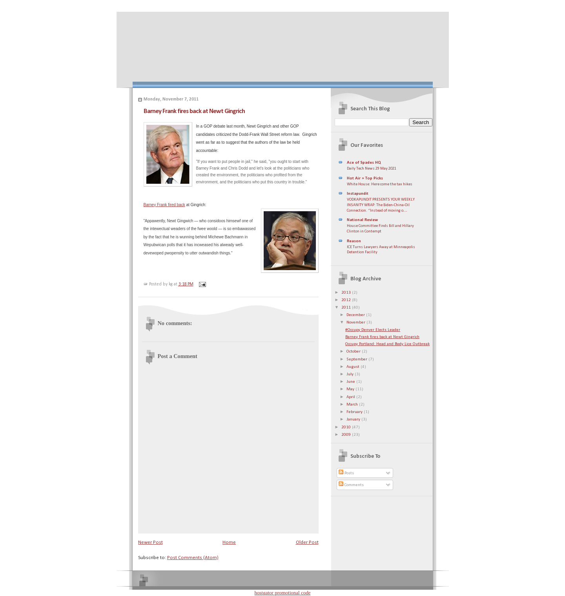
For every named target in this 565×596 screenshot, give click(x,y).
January (353, 419)
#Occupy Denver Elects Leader (372, 330)
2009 (346, 435)
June (351, 382)
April (351, 397)
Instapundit (357, 194)
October (354, 351)
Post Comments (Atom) (193, 557)
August (353, 367)
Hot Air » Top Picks (365, 178)
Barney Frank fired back (164, 205)
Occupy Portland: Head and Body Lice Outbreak (387, 344)
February (355, 412)
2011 (346, 307)
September (357, 359)
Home (229, 542)
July (350, 374)
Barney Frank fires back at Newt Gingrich (194, 111)
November (356, 322)
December (356, 315)
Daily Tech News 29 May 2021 (371, 168)
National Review (362, 220)
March (352, 404)
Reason (354, 241)
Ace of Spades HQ (364, 163)
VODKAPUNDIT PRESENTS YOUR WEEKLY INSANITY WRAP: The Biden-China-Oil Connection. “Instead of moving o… (381, 204)
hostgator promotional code (283, 593)
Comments (351, 485)
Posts (346, 473)
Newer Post (150, 542)
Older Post (307, 542)
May (350, 389)
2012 (346, 300)
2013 (346, 293)
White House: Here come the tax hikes (379, 184)
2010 (346, 427)
